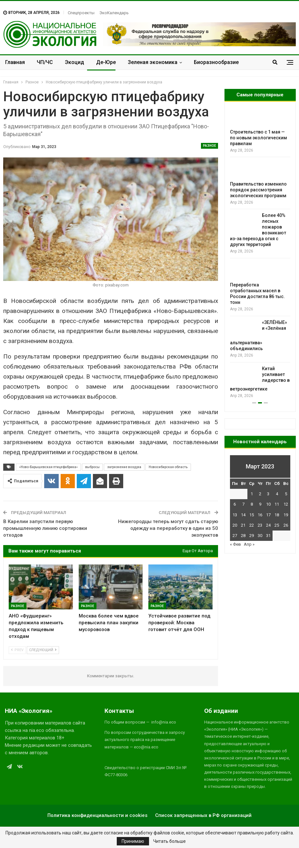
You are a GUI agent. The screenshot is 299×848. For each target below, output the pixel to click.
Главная (15, 62)
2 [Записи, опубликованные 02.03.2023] (260, 493)
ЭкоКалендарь (114, 12)
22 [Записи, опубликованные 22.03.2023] (251, 525)
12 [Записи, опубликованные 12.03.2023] (286, 504)
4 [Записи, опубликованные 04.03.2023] (277, 493)
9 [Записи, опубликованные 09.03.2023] (260, 504)
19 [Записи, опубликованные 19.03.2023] (286, 514)
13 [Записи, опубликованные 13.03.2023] (235, 514)
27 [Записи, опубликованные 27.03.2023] (235, 535)
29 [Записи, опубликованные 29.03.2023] (251, 535)
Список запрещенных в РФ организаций (203, 815)
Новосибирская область (168, 467)
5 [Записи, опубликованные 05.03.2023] (286, 493)
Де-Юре (106, 62)
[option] (260, 253)
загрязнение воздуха (124, 467)
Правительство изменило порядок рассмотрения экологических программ (258, 189)
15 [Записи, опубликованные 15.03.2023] (251, 514)
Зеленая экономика (152, 62)
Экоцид (74, 62)
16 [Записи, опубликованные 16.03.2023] (260, 514)
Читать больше (169, 841)
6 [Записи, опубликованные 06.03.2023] (235, 504)
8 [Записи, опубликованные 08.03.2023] (252, 504)
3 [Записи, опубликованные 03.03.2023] (268, 493)
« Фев (235, 544)
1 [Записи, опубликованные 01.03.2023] (252, 493)
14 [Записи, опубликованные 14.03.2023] (243, 514)
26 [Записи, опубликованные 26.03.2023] (286, 525)
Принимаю (133, 841)
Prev (17, 650)
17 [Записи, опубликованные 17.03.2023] (268, 514)
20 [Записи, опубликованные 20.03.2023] (235, 525)
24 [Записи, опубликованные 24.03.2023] (268, 525)
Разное (209, 145)
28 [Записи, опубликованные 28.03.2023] (243, 535)
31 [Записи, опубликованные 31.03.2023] (268, 535)
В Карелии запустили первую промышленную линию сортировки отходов (45, 528)
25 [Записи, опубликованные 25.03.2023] (276, 525)
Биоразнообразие (216, 62)
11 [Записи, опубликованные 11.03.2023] (276, 504)
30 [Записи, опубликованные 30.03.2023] (260, 535)
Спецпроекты (81, 12)
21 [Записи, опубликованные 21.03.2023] (243, 525)
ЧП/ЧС (45, 62)
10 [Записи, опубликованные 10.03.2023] (268, 504)
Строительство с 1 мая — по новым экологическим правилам (258, 137)
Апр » (249, 544)
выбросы (92, 467)
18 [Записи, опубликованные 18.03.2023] (276, 514)
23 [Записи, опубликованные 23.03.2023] (260, 525)
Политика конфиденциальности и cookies (97, 815)
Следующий (43, 650)
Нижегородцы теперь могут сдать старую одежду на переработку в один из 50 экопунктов (168, 528)
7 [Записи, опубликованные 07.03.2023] (243, 504)
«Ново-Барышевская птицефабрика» (48, 467)
